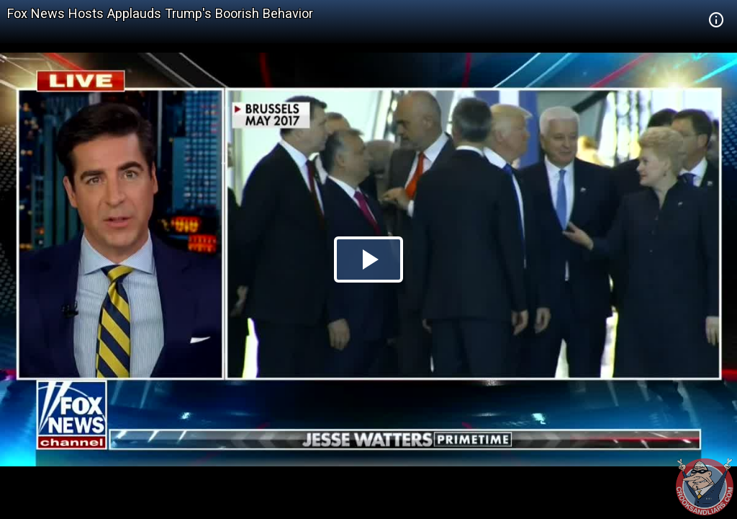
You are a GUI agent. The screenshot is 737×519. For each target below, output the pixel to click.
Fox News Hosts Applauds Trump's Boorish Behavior (160, 13)
